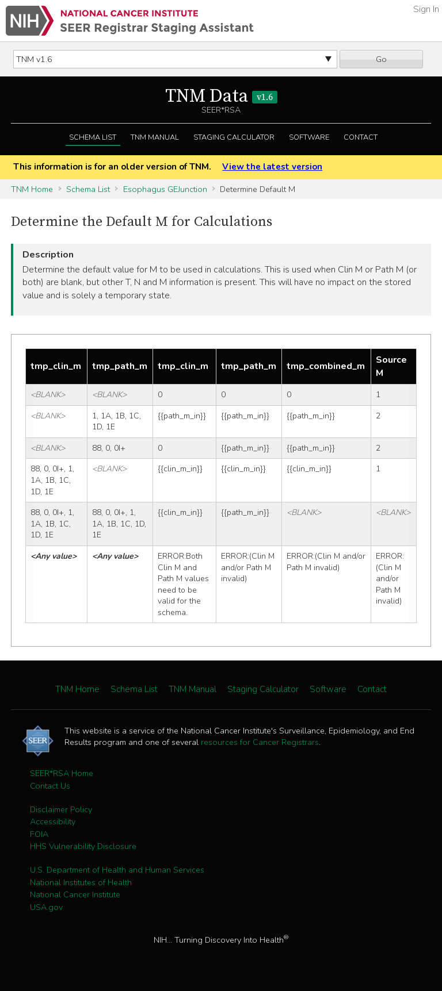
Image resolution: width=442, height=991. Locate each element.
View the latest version (272, 166)
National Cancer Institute (75, 894)
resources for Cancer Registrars (260, 742)
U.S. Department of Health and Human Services (117, 869)
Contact (361, 137)
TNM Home (32, 189)
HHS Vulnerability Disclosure (83, 846)
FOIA (39, 834)
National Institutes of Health (81, 882)
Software (309, 137)
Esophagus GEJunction (165, 189)
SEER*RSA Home (61, 773)
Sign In (426, 9)
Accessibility (52, 821)
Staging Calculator (234, 137)
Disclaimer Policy (61, 809)
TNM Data (221, 96)
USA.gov (46, 907)
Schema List (92, 137)
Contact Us (50, 786)
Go (381, 59)
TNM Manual (155, 137)
